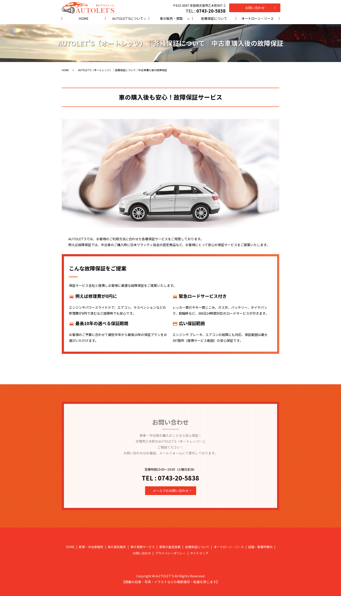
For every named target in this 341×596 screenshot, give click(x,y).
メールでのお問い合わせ (171, 490)
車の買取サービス (142, 547)
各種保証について (214, 18)
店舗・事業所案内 (260, 547)
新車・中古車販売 (91, 547)
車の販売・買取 (171, 18)
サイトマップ (199, 553)
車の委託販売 (117, 547)
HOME (84, 18)
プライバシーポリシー (170, 553)
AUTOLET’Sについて (127, 18)
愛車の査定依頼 (170, 547)
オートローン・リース (257, 18)
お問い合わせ (255, 7)
